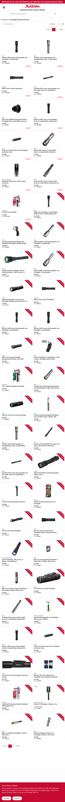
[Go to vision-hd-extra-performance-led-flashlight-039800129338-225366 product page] (48, 497)
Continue (6, 798)
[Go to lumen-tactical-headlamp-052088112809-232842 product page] (48, 294)
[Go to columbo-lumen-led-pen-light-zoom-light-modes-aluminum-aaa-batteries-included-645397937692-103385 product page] (48, 177)
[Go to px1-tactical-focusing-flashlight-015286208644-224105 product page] (48, 583)
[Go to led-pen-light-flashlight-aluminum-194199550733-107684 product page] (16, 497)
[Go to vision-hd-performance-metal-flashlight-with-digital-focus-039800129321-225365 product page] (16, 699)
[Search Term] (32, 14)
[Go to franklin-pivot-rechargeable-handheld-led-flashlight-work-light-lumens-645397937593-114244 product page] (48, 381)
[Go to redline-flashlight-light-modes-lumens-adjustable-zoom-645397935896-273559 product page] (48, 207)
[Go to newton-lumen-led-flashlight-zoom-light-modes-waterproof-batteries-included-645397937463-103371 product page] (16, 641)
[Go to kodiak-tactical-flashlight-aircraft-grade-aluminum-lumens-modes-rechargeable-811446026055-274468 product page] (16, 265)
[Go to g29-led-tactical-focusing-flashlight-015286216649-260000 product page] (16, 410)
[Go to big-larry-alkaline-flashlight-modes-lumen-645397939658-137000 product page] (16, 728)
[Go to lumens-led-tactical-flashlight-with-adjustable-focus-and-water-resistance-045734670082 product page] (16, 84)
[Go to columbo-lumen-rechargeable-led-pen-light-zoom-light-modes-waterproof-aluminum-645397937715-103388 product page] (16, 468)
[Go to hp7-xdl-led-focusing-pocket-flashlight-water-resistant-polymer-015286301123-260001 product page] (48, 525)
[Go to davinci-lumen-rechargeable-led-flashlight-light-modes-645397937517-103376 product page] (48, 265)
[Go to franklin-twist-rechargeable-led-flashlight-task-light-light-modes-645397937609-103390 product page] (16, 439)
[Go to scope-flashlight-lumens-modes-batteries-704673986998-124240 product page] (16, 554)
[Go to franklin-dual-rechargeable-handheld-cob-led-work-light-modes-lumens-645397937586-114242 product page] (48, 410)
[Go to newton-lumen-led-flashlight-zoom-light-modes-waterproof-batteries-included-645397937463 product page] (48, 115)
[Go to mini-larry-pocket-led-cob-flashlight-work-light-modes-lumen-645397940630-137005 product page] (16, 583)
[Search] (55, 13)
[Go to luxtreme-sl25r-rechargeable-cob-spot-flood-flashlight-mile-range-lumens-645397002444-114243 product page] (16, 236)
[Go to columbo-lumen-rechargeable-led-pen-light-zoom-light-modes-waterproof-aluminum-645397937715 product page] (48, 84)
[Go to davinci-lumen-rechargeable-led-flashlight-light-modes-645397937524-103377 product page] (48, 236)
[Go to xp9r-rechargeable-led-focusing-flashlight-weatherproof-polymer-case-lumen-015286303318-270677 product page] (16, 294)
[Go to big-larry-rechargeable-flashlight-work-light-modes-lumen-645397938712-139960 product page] (48, 554)
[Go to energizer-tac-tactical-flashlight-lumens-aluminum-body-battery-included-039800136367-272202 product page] (16, 207)
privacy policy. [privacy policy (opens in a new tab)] (45, 790)
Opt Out (17, 798)
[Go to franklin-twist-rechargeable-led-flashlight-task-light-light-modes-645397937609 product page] (48, 53)
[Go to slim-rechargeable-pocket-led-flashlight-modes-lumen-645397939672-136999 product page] (48, 728)
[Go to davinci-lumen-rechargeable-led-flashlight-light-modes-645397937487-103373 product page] (16, 53)
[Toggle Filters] (63, 24)
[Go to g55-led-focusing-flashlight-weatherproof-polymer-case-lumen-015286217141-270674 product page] (16, 352)
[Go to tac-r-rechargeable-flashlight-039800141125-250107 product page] (16, 381)
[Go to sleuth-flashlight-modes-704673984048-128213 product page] (48, 699)
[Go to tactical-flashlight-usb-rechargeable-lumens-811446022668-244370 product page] (48, 468)
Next (61, 29)
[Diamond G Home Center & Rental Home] (32, 6)
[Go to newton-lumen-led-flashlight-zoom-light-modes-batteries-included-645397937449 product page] (48, 146)
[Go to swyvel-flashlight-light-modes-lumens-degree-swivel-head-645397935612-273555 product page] (48, 352)
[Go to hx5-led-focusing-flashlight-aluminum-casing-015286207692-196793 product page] (16, 670)
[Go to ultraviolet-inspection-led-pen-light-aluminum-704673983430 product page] (16, 177)
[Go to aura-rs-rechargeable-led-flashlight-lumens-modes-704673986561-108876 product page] (48, 612)
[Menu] (4, 7)
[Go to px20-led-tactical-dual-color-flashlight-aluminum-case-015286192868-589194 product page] (48, 641)
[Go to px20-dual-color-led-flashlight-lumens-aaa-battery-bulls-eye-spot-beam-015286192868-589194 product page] (16, 146)
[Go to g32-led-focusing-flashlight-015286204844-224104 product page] (16, 525)
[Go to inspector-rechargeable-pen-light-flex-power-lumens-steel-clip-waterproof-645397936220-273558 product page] (48, 439)
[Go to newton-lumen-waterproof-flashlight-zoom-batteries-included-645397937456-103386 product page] (48, 670)
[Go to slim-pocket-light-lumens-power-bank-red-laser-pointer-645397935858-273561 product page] (16, 115)
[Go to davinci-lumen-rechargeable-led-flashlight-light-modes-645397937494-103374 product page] (16, 323)
